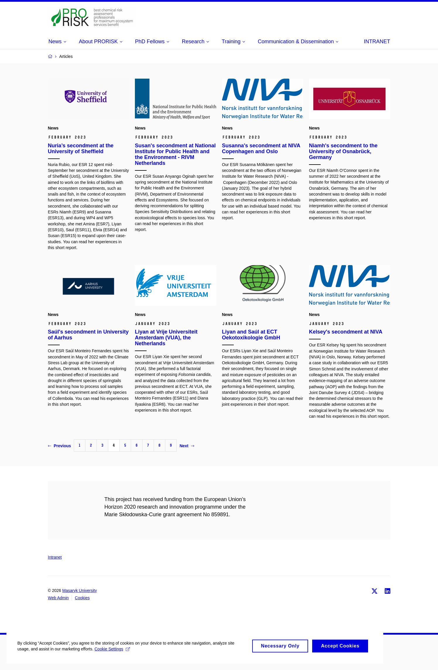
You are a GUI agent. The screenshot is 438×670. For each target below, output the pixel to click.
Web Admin (58, 597)
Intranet (55, 557)
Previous (59, 445)
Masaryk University (79, 590)
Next (187, 445)
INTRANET (377, 41)
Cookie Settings (115, 655)
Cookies (82, 597)
